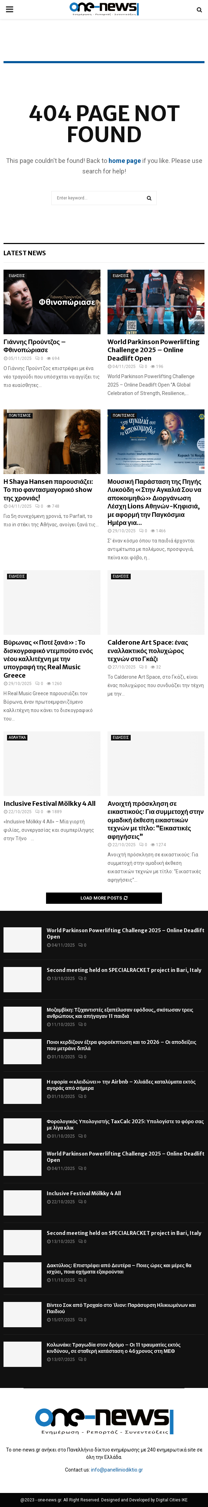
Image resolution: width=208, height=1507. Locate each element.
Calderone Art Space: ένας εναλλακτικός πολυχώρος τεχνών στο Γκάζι (148, 650)
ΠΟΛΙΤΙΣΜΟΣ (20, 415)
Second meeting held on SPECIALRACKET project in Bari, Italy (124, 970)
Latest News (25, 253)
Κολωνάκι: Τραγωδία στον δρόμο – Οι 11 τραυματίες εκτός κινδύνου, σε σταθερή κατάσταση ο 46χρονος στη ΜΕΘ (114, 1348)
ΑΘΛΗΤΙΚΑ (17, 737)
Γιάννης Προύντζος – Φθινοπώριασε (35, 346)
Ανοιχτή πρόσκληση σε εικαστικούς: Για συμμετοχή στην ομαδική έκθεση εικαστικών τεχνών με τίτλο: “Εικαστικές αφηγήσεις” (156, 820)
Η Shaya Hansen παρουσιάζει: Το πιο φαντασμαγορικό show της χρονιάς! (48, 490)
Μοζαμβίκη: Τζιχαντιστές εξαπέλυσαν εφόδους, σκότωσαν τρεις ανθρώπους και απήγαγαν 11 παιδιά (120, 1013)
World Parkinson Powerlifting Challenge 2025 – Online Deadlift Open (154, 350)
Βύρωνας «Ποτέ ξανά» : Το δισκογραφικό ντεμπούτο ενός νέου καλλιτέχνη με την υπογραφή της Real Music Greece (48, 658)
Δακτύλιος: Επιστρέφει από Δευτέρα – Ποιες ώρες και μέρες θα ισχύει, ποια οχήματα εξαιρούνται (119, 1268)
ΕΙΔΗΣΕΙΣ (17, 276)
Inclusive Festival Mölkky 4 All (50, 803)
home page (125, 160)
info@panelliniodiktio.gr (117, 1470)
